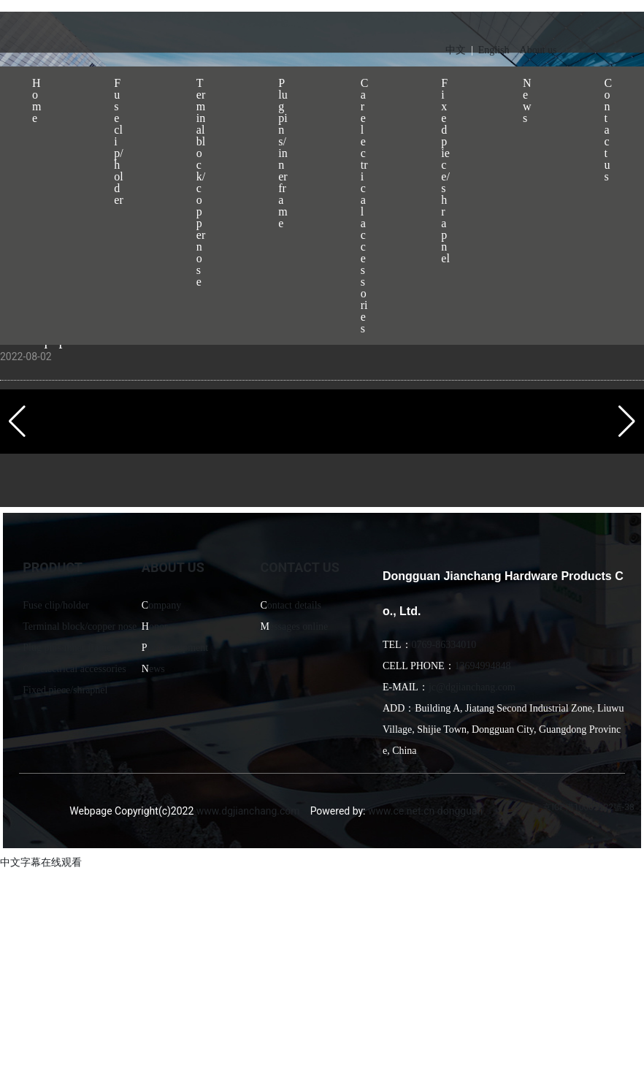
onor (158, 626)
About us (538, 50)
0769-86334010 (444, 644)
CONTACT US (299, 567)
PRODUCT (53, 567)
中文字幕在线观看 (41, 862)
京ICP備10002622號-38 (588, 807)
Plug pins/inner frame (67, 647)
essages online (298, 626)
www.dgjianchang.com (248, 811)
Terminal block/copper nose (80, 626)
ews (157, 668)
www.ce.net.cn (401, 811)
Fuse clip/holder (56, 605)
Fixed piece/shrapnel (65, 690)
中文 (455, 50)
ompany (164, 605)
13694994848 (483, 665)
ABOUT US (173, 567)
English (494, 50)
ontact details (294, 605)
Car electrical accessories (74, 668)
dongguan (460, 811)
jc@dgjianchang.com (472, 687)
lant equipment (178, 647)
